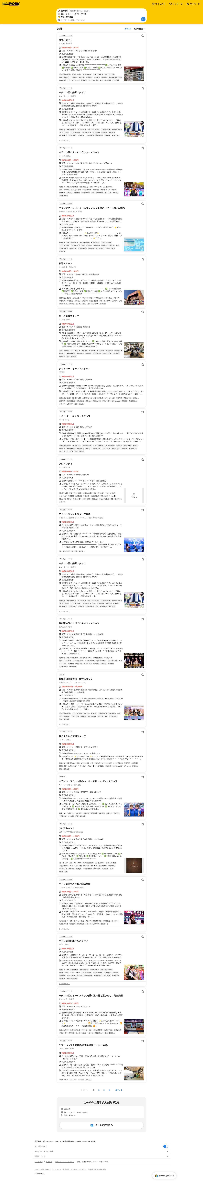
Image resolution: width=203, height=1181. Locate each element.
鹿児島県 (49, 1162)
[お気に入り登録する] (143, 35)
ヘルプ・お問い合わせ (42, 1169)
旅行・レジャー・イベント (64, 1162)
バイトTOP (38, 1162)
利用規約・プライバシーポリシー (74, 1169)
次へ (117, 1090)
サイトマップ (56, 1169)
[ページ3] (104, 1090)
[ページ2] (99, 1090)
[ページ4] (109, 1090)
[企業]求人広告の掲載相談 (97, 1169)
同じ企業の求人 (64, 140)
